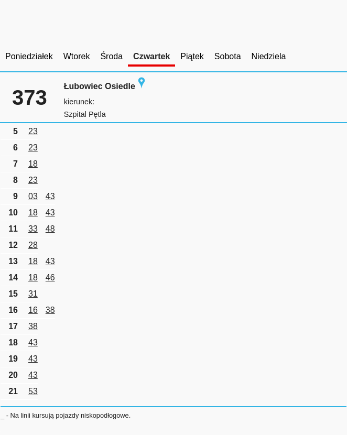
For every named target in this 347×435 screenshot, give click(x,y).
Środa (111, 56)
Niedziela (269, 56)
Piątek (191, 56)
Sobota (227, 56)
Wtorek (76, 56)
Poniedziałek (29, 56)
